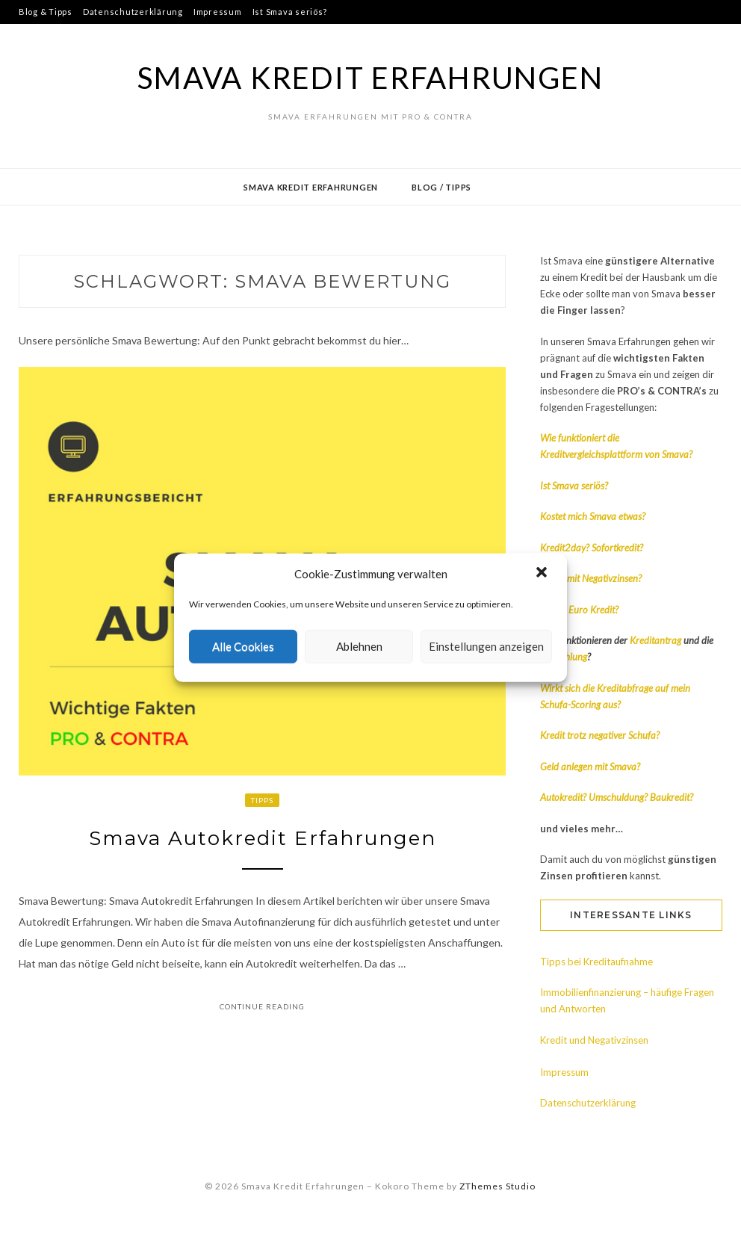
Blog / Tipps (441, 187)
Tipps (262, 800)
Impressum (217, 11)
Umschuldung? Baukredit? (641, 797)
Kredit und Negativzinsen (594, 1040)
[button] (543, 574)
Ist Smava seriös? (289, 11)
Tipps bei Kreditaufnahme (596, 962)
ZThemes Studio (497, 1186)
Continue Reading (262, 1006)
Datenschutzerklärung (133, 11)
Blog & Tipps (45, 11)
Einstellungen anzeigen (486, 646)
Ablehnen (359, 646)
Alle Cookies (243, 646)
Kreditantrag (656, 640)
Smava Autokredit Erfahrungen (262, 838)
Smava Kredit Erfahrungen (370, 78)
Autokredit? (563, 797)
